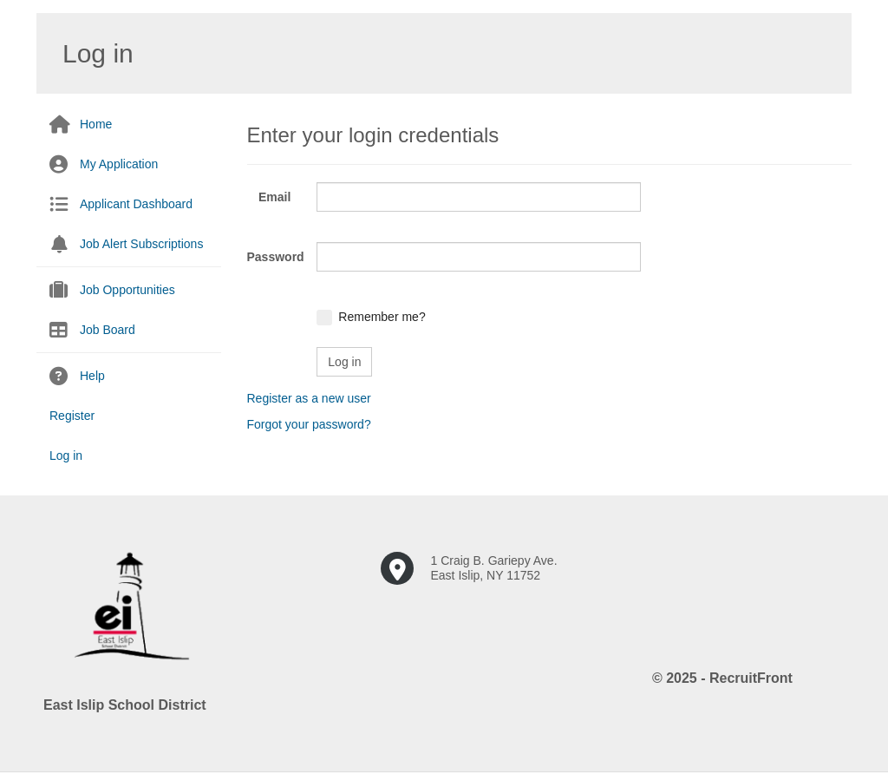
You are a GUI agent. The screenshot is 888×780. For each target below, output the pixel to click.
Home (96, 124)
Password (275, 257)
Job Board (107, 330)
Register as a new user (309, 398)
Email (274, 197)
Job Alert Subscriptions (141, 244)
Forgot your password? (309, 424)
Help (92, 376)
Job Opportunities (127, 290)
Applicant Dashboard (136, 204)
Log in (65, 455)
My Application (119, 164)
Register (72, 416)
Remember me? (381, 317)
